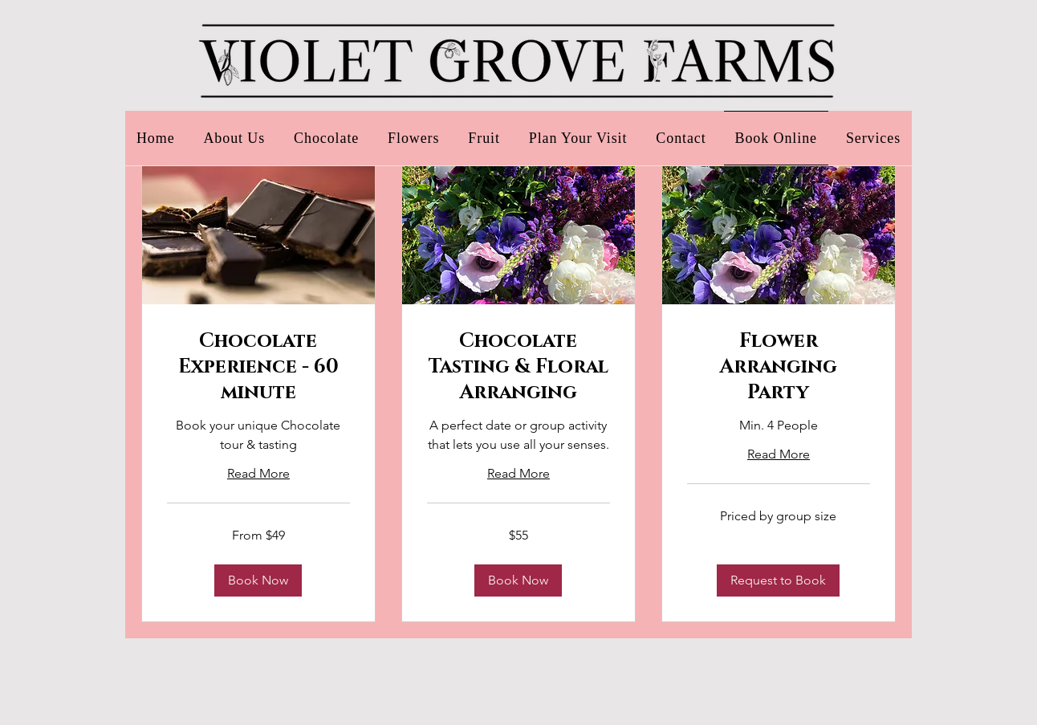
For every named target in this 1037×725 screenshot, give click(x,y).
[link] (258, 367)
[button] (258, 580)
